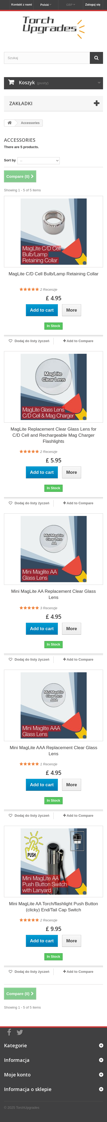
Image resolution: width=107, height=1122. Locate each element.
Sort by (10, 160)
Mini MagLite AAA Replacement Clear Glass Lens (53, 750)
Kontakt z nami (21, 4)
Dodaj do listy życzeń (31, 341)
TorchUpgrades (27, 1108)
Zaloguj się (92, 4)
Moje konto (17, 1074)
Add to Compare (80, 341)
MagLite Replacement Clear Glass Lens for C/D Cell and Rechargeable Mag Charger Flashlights (53, 435)
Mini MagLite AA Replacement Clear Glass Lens (53, 594)
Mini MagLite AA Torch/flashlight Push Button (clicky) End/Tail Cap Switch (53, 906)
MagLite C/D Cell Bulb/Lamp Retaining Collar (53, 273)
